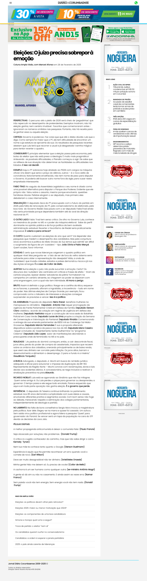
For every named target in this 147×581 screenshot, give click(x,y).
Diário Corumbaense (73, 3)
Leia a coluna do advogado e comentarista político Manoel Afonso (125, 248)
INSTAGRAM (119, 257)
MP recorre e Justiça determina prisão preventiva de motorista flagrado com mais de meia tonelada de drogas (124, 148)
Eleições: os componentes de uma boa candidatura (41, 519)
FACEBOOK (118, 269)
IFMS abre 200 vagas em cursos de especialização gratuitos (124, 121)
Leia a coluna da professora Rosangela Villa (125, 235)
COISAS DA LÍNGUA (121, 232)
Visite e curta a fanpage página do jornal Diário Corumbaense (123, 272)
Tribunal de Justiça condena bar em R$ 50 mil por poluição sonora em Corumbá (124, 90)
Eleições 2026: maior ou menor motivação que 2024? (41, 513)
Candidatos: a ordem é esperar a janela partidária (40, 543)
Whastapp (136, 2)
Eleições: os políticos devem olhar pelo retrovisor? (40, 507)
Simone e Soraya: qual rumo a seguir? (34, 525)
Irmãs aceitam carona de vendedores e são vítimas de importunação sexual (124, 133)
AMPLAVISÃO (119, 244)
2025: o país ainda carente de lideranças (35, 549)
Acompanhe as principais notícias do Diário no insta (124, 260)
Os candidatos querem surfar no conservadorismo (40, 537)
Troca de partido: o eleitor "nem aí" (32, 531)
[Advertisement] (121, 428)
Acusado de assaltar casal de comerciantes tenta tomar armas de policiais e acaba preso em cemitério (123, 106)
